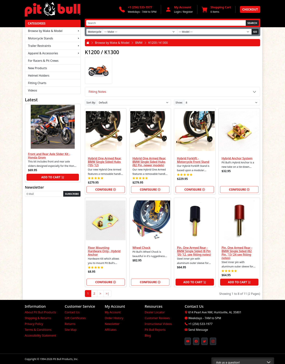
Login (177, 11)
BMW (138, 43)
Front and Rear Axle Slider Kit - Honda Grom (49, 155)
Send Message (198, 330)
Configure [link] (105, 189)
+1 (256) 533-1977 (200, 324)
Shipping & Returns (38, 318)
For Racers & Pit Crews (43, 61)
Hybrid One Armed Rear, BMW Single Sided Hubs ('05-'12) (104, 161)
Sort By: (91, 102)
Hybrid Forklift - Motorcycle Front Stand (193, 160)
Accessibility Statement (40, 335)
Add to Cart (52, 177)
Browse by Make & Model (45, 31)
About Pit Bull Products (40, 312)
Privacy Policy (34, 324)
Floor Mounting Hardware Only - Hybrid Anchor (104, 251)
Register (188, 11)
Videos (32, 90)
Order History (114, 318)
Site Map (71, 330)
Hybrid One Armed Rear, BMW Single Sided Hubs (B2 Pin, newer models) (149, 161)
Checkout (250, 9)
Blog (148, 335)
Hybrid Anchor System (237, 158)
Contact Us (72, 312)
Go (255, 31)
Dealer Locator (155, 312)
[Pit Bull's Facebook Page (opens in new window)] (196, 341)
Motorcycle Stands (40, 38)
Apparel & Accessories (43, 53)
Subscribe (72, 194)
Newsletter (112, 324)
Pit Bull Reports (155, 330)
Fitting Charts (37, 83)
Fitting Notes (97, 92)
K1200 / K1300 (158, 43)
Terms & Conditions (38, 330)
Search (252, 23)
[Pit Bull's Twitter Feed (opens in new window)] (204, 341)
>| (107, 294)
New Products (37, 68)
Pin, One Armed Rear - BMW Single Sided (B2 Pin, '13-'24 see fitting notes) (237, 253)
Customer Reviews (157, 318)
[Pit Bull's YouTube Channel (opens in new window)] (188, 341)
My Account (113, 312)
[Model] (214, 31)
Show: (179, 102)
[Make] (140, 31)
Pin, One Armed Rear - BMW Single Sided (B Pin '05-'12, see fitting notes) (194, 251)
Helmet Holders (38, 76)
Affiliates (111, 330)
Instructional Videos (158, 324)
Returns (70, 324)
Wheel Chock (141, 248)
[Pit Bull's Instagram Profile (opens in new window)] (213, 341)
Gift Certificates (75, 318)
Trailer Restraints (39, 46)
